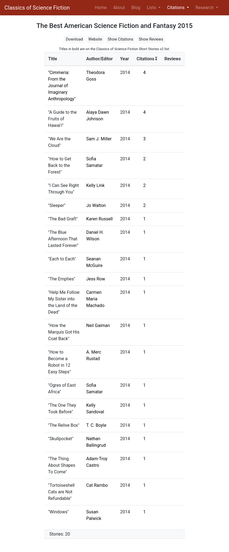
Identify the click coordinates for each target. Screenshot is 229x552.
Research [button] (205, 7)
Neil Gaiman (98, 325)
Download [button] (74, 39)
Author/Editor (99, 58)
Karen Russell (99, 218)
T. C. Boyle (96, 425)
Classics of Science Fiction (37, 7)
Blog (135, 7)
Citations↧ (147, 58)
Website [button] (95, 39)
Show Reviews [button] (151, 39)
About (119, 7)
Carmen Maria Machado (95, 299)
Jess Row (95, 278)
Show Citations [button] (120, 39)
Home (102, 7)
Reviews (172, 58)
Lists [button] (152, 7)
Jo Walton (96, 205)
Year (124, 58)
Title (52, 58)
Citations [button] (176, 7)
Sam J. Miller (99, 138)
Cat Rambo (97, 485)
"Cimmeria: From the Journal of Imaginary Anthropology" (62, 85)
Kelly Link (95, 185)
